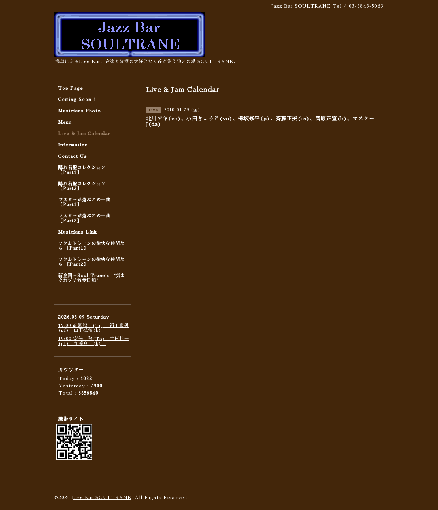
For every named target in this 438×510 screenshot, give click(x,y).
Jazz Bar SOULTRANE (101, 497)
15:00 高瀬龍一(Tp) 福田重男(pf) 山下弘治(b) (93, 327)
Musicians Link (77, 232)
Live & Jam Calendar (84, 133)
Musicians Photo (79, 111)
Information (73, 145)
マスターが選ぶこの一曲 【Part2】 (84, 218)
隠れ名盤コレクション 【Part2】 (82, 186)
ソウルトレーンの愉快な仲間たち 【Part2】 (91, 262)
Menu (65, 122)
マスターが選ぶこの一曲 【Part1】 (84, 202)
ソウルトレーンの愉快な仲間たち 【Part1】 (91, 245)
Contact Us (72, 156)
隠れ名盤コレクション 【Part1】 (82, 170)
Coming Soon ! (76, 99)
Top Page (70, 88)
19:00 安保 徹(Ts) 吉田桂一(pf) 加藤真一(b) (93, 341)
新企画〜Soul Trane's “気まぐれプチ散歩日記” (91, 278)
